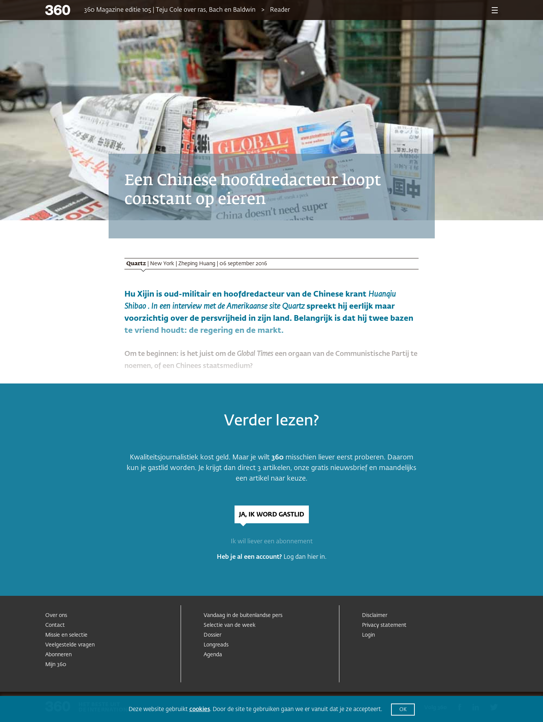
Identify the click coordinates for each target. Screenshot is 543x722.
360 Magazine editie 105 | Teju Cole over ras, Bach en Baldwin (170, 10)
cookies (199, 709)
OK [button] (402, 709)
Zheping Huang (196, 263)
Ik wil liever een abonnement (272, 542)
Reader (280, 10)
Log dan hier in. (305, 557)
